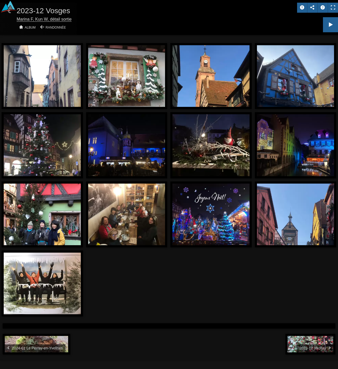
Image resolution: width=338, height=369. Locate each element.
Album (30, 27)
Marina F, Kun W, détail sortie (44, 19)
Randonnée (56, 27)
